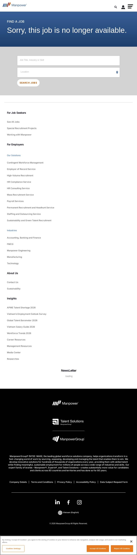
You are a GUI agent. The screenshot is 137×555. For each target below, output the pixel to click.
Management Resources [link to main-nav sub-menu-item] (19, 346)
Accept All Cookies (98, 548)
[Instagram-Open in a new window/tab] (79, 502)
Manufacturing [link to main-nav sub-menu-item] (14, 257)
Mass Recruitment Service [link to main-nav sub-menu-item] (20, 194)
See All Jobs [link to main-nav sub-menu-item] (13, 121)
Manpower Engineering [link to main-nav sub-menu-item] (18, 250)
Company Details (18, 482)
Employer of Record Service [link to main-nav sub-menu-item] (21, 169)
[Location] (68, 72)
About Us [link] (12, 273)
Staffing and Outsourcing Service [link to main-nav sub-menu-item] (24, 214)
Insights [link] (12, 298)
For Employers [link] (15, 144)
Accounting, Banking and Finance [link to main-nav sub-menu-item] (24, 237)
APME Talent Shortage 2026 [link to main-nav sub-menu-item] (21, 307)
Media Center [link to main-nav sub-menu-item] (14, 352)
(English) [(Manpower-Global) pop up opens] (68, 512)
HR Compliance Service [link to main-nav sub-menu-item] (19, 182)
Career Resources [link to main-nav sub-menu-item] (16, 339)
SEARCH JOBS (28, 82)
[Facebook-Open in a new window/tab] (68, 502)
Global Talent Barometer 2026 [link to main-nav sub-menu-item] (22, 320)
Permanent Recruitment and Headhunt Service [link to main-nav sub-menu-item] (30, 207)
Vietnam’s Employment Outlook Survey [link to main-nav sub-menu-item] (26, 314)
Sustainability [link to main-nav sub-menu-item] (14, 288)
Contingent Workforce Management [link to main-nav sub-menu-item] (25, 162)
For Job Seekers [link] (16, 112)
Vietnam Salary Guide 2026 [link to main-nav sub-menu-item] (21, 326)
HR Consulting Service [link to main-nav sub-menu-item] (18, 188)
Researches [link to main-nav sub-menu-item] (13, 359)
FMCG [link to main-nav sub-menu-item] (10, 244)
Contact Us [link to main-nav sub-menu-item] (12, 282)
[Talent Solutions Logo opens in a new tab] (68, 421)
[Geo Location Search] (117, 72)
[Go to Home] (15, 6)
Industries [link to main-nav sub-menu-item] (12, 230)
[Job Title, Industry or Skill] (68, 61)
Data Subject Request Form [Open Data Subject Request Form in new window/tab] (114, 482)
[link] (68, 502)
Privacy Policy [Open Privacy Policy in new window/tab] (64, 482)
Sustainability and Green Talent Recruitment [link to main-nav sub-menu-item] (29, 220)
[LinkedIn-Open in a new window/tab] (57, 502)
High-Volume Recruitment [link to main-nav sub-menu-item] (20, 175)
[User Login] (123, 8)
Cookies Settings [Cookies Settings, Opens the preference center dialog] (13, 548)
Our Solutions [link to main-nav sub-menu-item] (14, 155)
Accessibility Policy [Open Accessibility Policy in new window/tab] (86, 482)
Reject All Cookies (122, 548)
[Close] (131, 541)
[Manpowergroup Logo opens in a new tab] (68, 439)
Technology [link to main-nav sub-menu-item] (13, 263)
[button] (130, 6)
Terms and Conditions (42, 482)
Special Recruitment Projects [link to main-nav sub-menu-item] (21, 128)
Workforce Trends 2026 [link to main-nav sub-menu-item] (19, 333)
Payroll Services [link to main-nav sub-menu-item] (15, 201)
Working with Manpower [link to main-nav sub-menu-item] (19, 134)
